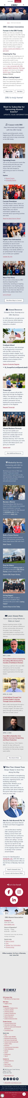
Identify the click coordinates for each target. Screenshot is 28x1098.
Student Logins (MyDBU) (10, 1036)
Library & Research (8, 1017)
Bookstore (6, 1045)
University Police (8, 1066)
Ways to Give (9, 91)
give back (6, 51)
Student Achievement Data (10, 1018)
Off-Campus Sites (7, 997)
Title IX (6, 1056)
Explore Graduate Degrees (11, 364)
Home (8, 22)
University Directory (9, 1060)
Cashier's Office (8, 1043)
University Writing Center (10, 1023)
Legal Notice (14, 1094)
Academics (6, 1006)
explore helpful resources (10, 68)
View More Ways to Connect (14, 300)
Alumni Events (10, 178)
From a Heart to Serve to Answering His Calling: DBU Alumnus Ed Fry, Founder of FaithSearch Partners (14, 660)
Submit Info (6, 447)
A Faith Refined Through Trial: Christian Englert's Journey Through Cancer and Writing (12, 699)
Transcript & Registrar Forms (11, 1008)
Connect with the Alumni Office (14, 873)
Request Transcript (8, 407)
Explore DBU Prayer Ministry (11, 574)
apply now (14, 514)
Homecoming (10, 947)
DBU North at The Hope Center (11, 999)
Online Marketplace (9, 1049)
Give (7, 943)
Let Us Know (7, 295)
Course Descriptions (9, 1015)
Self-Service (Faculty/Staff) (10, 1040)
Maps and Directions (9, 1075)
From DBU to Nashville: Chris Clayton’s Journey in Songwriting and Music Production (13, 738)
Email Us (6, 1062)
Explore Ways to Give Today (11, 606)
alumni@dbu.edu (9, 924)
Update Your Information (13, 945)
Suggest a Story (8, 1003)
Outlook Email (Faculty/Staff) (11, 1042)
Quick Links (10, 1)
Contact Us (7, 920)
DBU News (5, 1001)
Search (6, 1052)
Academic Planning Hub (10, 1013)
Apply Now (17, 1)
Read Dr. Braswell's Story (14, 869)
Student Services (7, 1021)
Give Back (19, 91)
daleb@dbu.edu (9, 512)
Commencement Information (11, 1047)
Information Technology (10, 1025)
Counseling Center (8, 1030)
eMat (5, 1034)
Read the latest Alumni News (11, 218)
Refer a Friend (10, 941)
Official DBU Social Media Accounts (12, 1082)
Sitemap (6, 1050)
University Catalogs (8, 1011)
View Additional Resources (14, 453)
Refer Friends (7, 544)
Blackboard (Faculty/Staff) (10, 1038)
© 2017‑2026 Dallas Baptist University (14, 1092)
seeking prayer (17, 567)
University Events (11, 180)
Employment (7, 1054)
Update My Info (7, 256)
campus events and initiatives (12, 49)
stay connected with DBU (15, 66)
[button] (1, 13)
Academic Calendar (9, 1009)
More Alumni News (14, 758)
